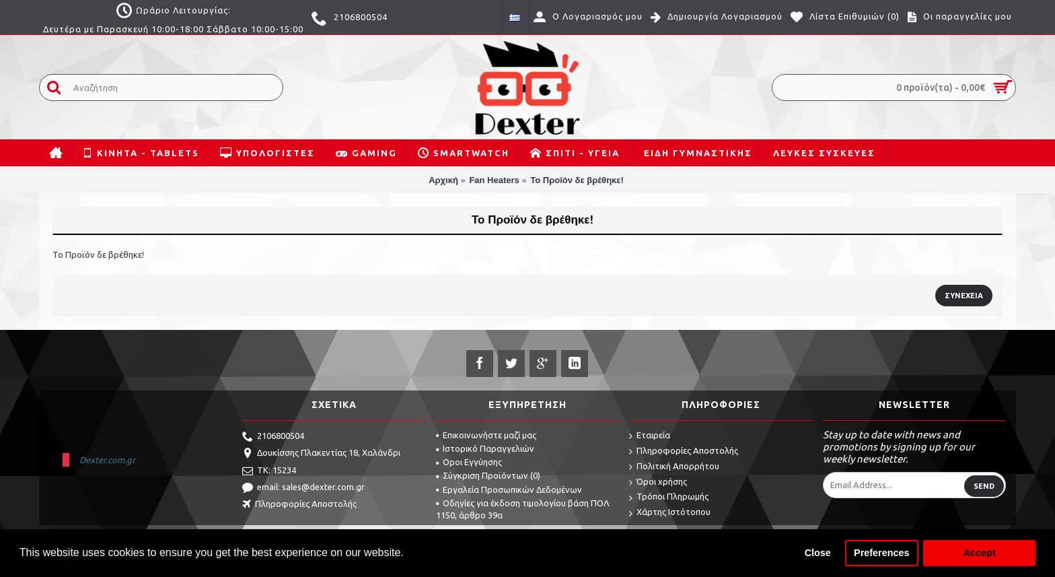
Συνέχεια (964, 296)
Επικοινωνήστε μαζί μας (486, 435)
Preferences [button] (881, 552)
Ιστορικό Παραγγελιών (485, 448)
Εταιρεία (649, 436)
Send (984, 486)
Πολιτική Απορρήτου (674, 467)
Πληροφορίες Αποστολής (299, 505)
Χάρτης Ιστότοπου (670, 512)
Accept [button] (979, 552)
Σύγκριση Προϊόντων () (488, 475)
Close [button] (818, 552)
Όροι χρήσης (658, 482)
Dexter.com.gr (107, 460)
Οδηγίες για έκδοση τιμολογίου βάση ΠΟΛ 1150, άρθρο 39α (522, 509)
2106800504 (273, 437)
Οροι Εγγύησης (469, 462)
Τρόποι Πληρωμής (668, 497)
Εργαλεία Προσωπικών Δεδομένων (509, 489)
